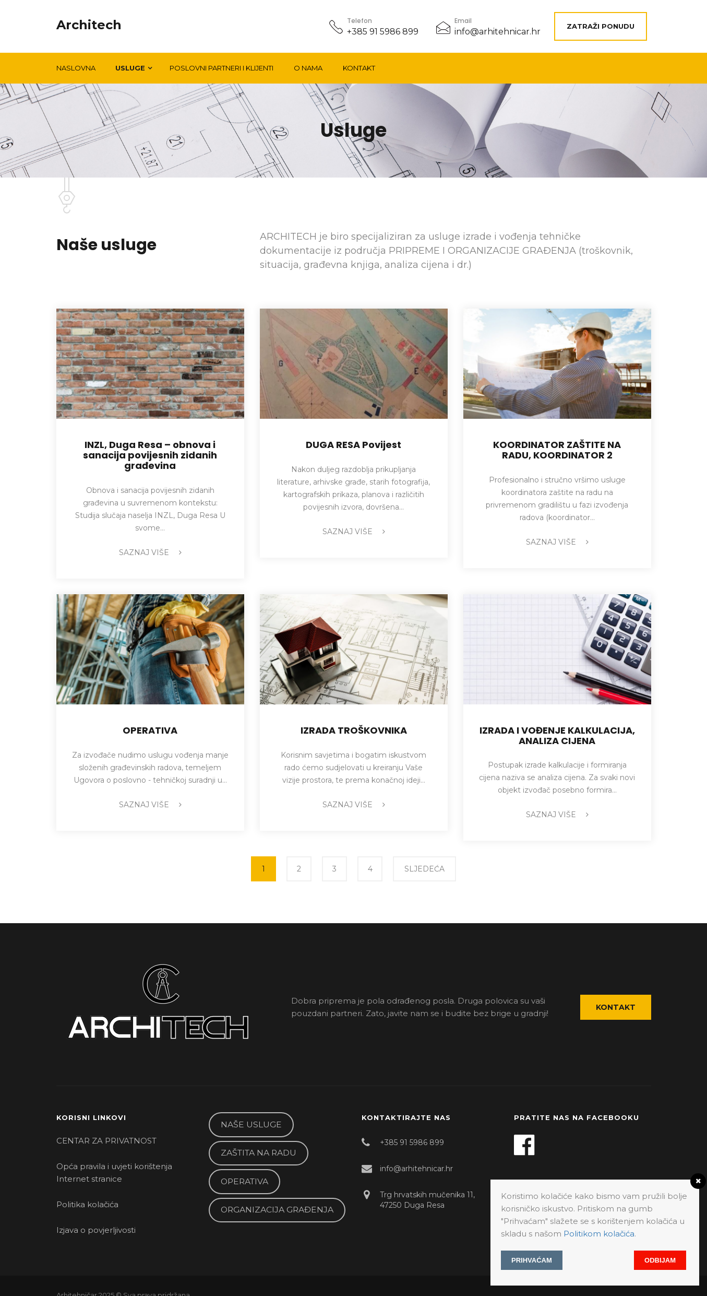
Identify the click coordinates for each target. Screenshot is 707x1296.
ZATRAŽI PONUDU (604, 23)
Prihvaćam (531, 1260)
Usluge (130, 62)
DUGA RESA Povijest (353, 439)
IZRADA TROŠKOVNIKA (354, 725)
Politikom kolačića (599, 1234)
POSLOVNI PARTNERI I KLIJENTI (221, 62)
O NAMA (308, 62)
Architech (89, 22)
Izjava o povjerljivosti (96, 1217)
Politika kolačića (87, 1191)
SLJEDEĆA (424, 863)
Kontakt (359, 62)
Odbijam (660, 1260)
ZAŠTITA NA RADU (258, 1140)
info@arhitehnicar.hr (497, 29)
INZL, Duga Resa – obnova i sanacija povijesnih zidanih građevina (150, 450)
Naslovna (75, 62)
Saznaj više (150, 547)
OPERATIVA (150, 725)
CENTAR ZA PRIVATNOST (106, 1128)
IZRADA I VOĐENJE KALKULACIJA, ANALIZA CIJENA (557, 730)
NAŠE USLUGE (251, 1111)
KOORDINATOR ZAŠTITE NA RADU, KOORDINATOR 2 (557, 444)
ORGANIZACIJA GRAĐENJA (277, 1196)
